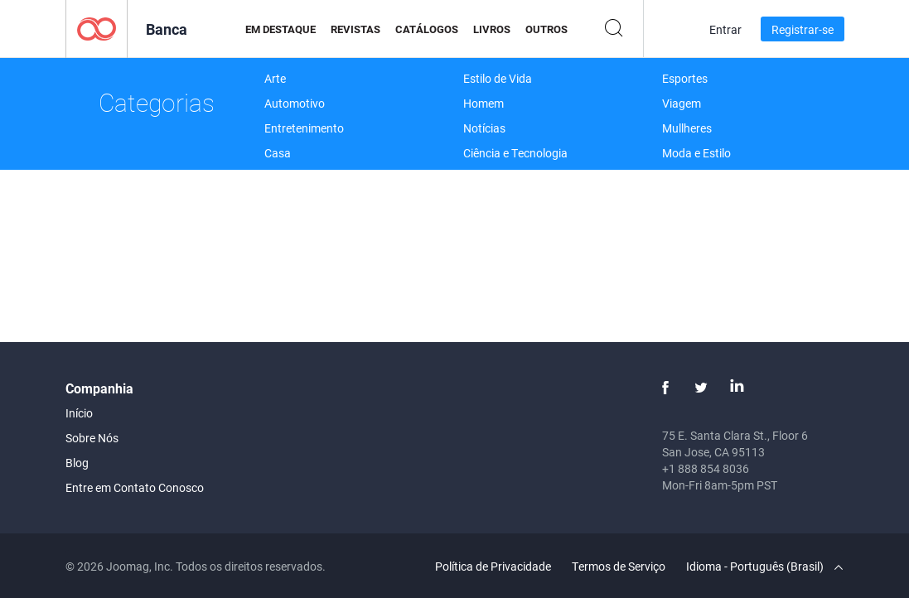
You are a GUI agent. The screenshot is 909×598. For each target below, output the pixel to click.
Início (79, 413)
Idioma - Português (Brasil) (764, 566)
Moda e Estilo (696, 153)
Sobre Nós (91, 438)
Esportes (685, 78)
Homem (483, 103)
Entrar (725, 29)
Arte (275, 78)
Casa (277, 153)
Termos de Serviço (618, 566)
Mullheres (687, 128)
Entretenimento (304, 128)
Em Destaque (280, 29)
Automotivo (294, 103)
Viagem (681, 103)
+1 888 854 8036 (705, 468)
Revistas (355, 29)
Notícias (484, 128)
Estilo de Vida (497, 78)
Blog (77, 462)
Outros (546, 29)
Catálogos (426, 29)
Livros (491, 29)
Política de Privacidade (493, 566)
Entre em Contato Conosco (134, 487)
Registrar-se (802, 29)
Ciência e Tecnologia (515, 153)
